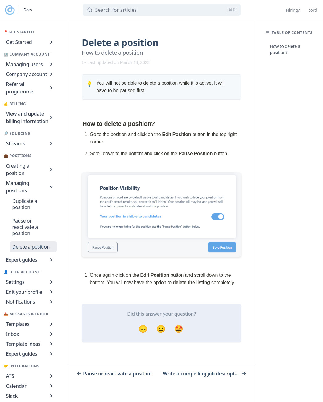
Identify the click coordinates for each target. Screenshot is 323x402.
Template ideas (30, 343)
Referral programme (30, 88)
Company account (30, 74)
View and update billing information (30, 117)
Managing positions (30, 187)
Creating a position (30, 169)
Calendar (30, 386)
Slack (30, 395)
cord (312, 10)
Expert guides (30, 259)
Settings (30, 282)
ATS (30, 376)
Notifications (30, 301)
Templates (30, 324)
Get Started (30, 42)
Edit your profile (30, 292)
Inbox (30, 334)
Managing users (30, 64)
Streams (30, 143)
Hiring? (293, 10)
